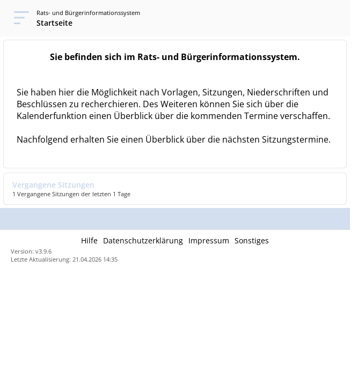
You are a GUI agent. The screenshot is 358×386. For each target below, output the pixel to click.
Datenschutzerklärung (143, 240)
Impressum (208, 240)
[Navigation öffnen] (18, 18)
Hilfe (89, 240)
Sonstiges (252, 240)
